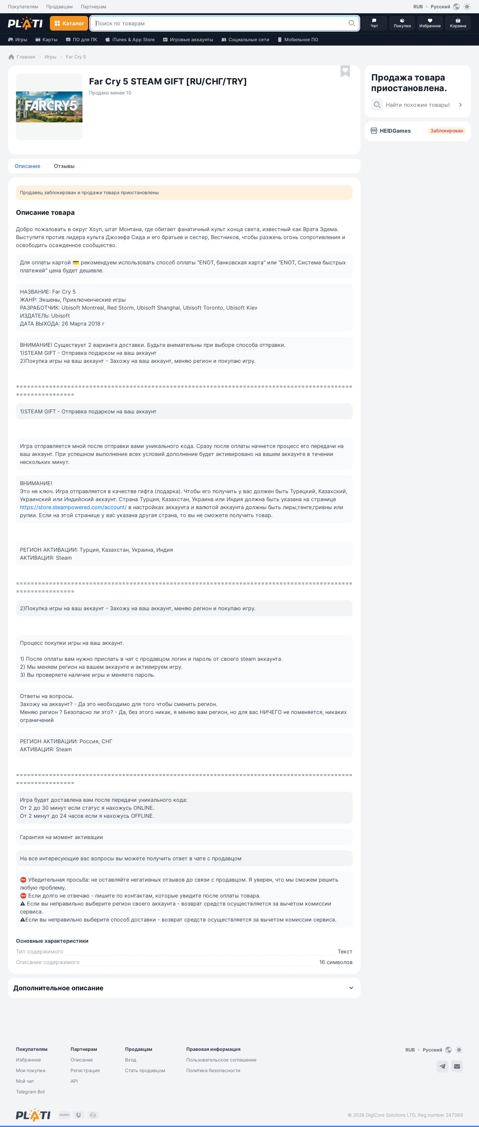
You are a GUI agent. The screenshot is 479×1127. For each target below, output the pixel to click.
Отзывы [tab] (64, 166)
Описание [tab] (27, 166)
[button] (352, 23)
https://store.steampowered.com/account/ (73, 507)
